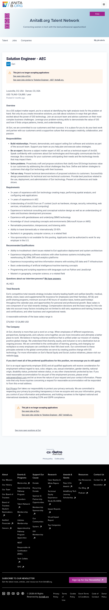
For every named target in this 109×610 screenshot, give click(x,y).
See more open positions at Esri (28, 430)
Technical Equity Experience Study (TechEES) (54, 498)
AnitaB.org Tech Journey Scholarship (69, 494)
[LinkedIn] (3, 593)
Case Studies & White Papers (54, 483)
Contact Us (100, 480)
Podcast (83, 493)
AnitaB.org (44, 596)
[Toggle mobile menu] (103, 4)
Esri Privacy (11, 388)
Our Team (6, 489)
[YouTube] (13, 593)
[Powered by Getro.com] (54, 452)
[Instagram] (7, 15)
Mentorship (23, 483)
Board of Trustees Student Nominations (7, 509)
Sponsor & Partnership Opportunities (38, 499)
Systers (37, 526)
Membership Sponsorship (38, 510)
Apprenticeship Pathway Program (23, 491)
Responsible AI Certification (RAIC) (23, 550)
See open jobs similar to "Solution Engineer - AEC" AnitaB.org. (38, 80)
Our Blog (84, 488)
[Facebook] (18, 593)
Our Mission (7, 480)
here (16, 355)
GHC (20, 566)
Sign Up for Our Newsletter (88, 579)
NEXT (19, 542)
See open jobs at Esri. (22, 76)
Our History (7, 484)
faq (97, 13)
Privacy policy (48, 459)
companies (26, 40)
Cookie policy (59, 459)
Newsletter (100, 484)
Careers (7, 528)
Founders (21, 499)
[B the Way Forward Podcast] (22, 593)
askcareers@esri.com (16, 377)
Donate (36, 483)
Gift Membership (38, 534)
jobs (14, 40)
